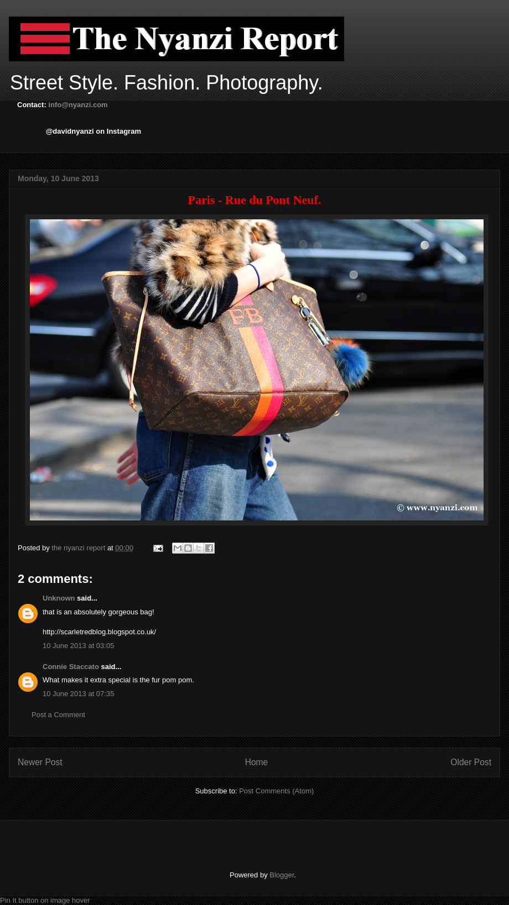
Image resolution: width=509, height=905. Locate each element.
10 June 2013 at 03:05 (78, 645)
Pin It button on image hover (45, 900)
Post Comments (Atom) (276, 791)
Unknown (59, 598)
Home (256, 762)
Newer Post (40, 762)
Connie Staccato (71, 666)
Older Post (470, 762)
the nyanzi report (79, 548)
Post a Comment (58, 715)
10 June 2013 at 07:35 (78, 694)
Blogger (281, 875)
